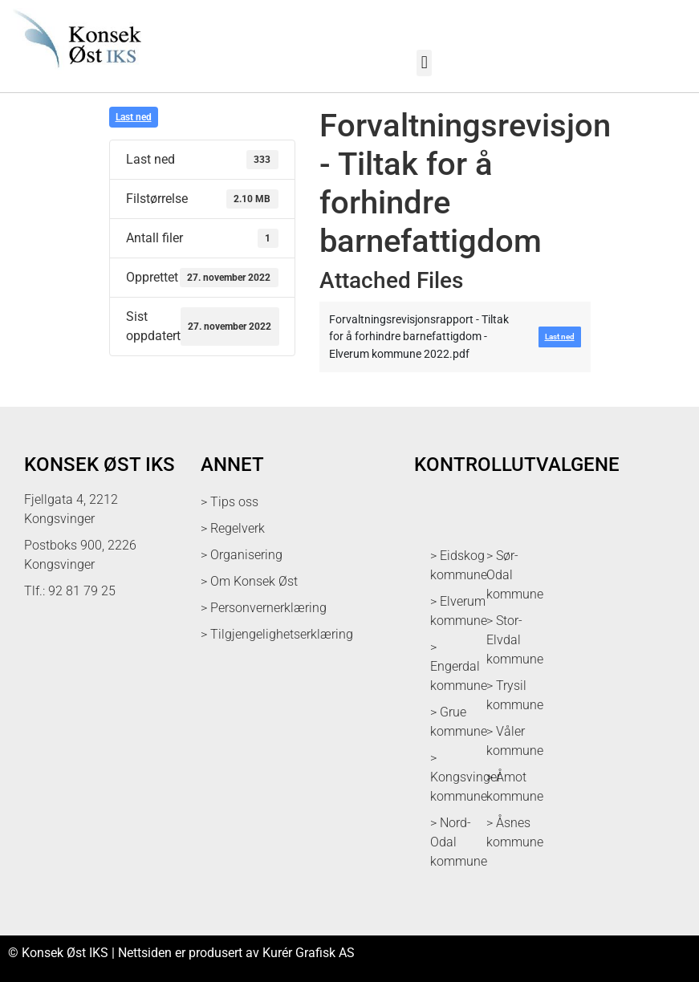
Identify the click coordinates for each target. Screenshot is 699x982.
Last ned (134, 117)
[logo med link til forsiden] (74, 74)
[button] (424, 63)
